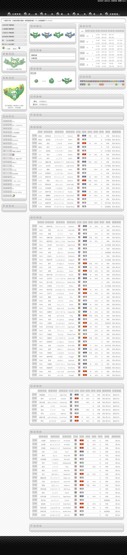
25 (102, 260)
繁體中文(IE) (122, 1)
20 (101, 140)
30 (101, 166)
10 (101, 147)
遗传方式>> (116, 395)
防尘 (13, 159)
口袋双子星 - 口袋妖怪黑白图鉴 (14, 20)
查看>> (17, 49)
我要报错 (114, 1)
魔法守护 (19, 159)
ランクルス (15, 129)
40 (93, 406)
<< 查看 (6, 49)
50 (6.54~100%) (17, 192)
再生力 (14, 162)
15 (101, 136)
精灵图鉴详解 (29, 20)
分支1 (33, 73)
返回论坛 (107, 1)
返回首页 (100, 1)
